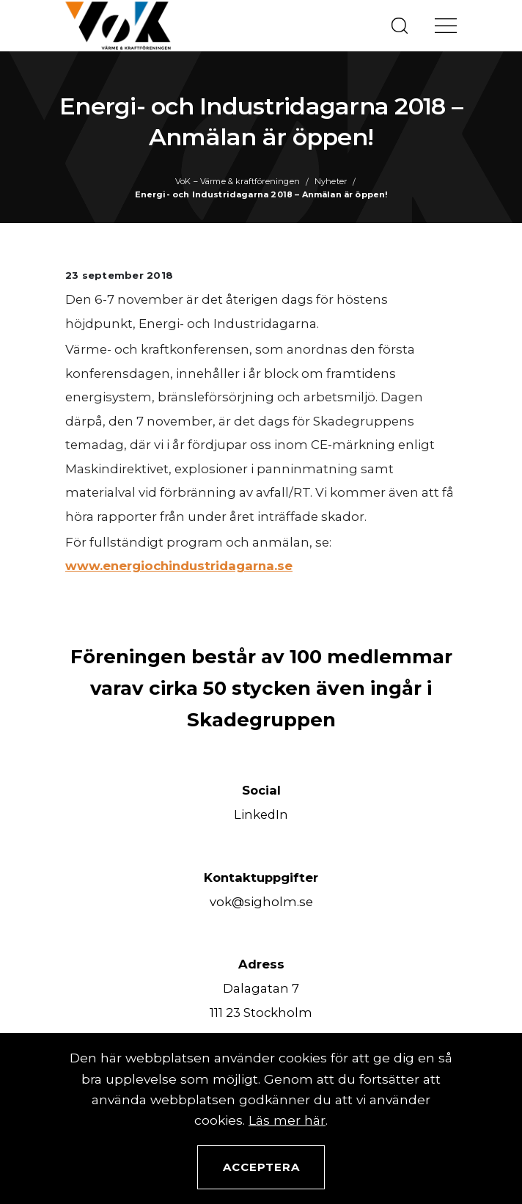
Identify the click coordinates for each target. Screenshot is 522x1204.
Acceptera (261, 1167)
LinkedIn (261, 814)
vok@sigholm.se (261, 901)
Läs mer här (287, 1120)
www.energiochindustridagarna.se (179, 565)
